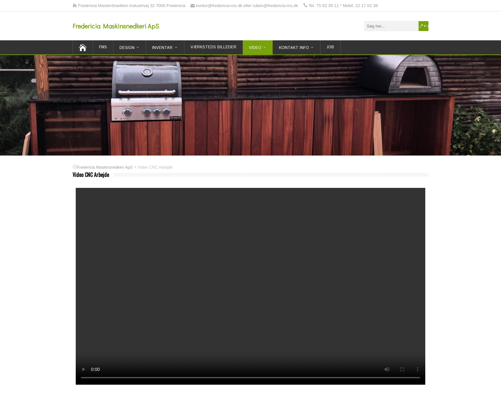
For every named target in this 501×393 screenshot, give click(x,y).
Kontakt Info (294, 48)
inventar (162, 48)
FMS (103, 47)
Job (330, 47)
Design (127, 48)
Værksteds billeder (213, 47)
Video (255, 48)
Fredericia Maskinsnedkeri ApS (116, 26)
